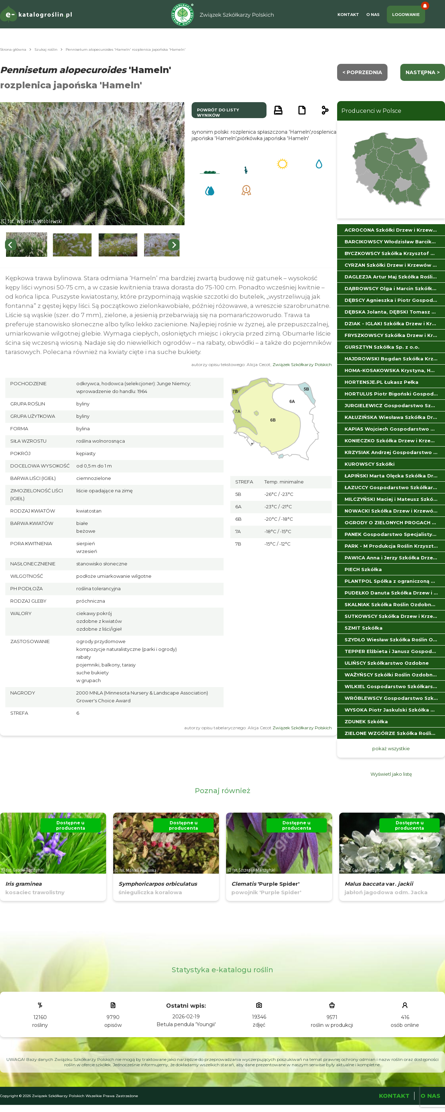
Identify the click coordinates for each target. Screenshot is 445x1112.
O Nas (373, 14)
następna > (423, 72)
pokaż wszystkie (391, 748)
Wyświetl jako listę (391, 774)
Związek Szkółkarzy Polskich (302, 364)
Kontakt (348, 14)
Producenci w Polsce (371, 110)
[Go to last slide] (10, 244)
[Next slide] (174, 244)
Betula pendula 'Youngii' (186, 1024)
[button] (26, 245)
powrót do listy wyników (218, 112)
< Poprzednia (362, 72)
